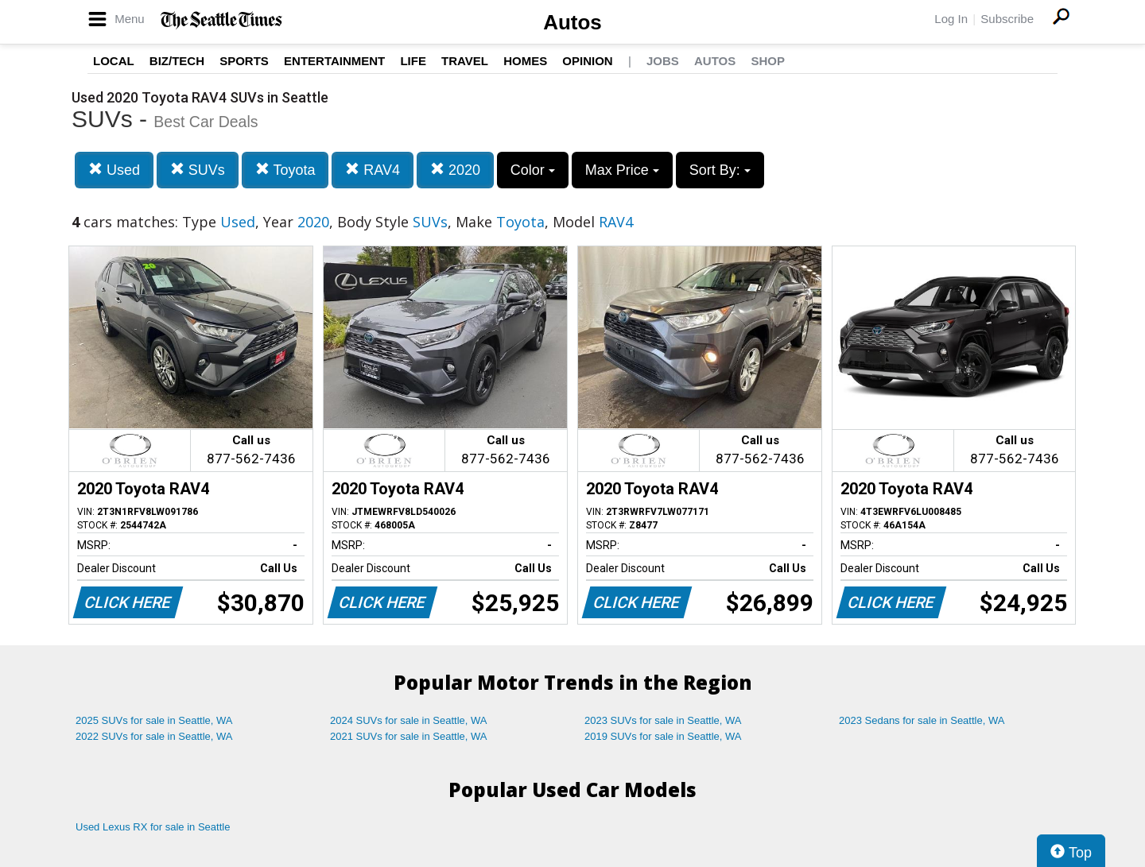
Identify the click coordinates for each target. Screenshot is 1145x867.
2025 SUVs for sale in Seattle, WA (154, 720)
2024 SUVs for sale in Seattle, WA (408, 720)
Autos (572, 22)
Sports (244, 61)
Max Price (622, 170)
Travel (464, 61)
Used (114, 169)
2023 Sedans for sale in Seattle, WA (921, 720)
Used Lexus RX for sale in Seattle (153, 827)
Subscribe (1007, 18)
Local (113, 61)
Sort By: (720, 170)
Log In (951, 18)
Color (532, 170)
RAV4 (372, 169)
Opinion (587, 61)
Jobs (662, 61)
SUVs (197, 169)
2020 (455, 169)
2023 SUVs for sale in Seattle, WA (663, 720)
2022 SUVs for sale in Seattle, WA (154, 736)
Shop (768, 61)
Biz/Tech (176, 61)
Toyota (285, 169)
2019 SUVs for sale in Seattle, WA (663, 736)
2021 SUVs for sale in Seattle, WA (408, 736)
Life (413, 61)
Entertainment (334, 61)
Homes (525, 61)
